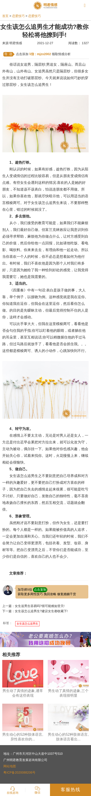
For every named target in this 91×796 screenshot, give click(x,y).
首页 (5, 16)
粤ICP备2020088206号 (19, 772)
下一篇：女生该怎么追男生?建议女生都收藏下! (35, 611)
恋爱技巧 (18, 16)
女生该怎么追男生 (27, 623)
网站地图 (9, 766)
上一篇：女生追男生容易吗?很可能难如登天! (33, 606)
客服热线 (70, 789)
